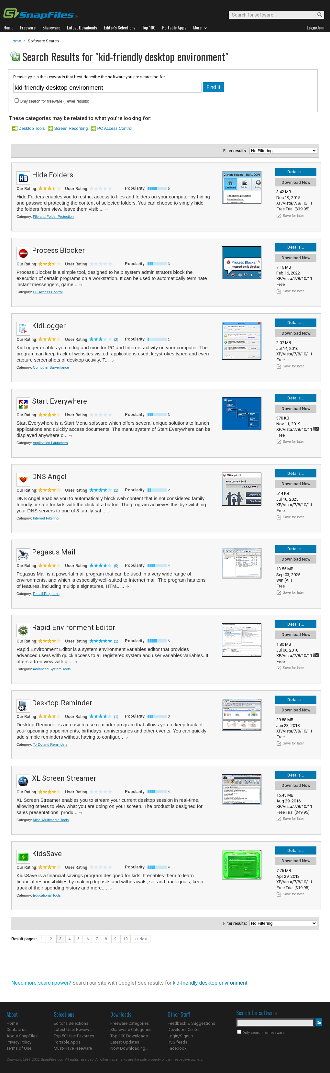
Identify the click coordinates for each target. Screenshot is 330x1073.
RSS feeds (177, 1042)
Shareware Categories (130, 1029)
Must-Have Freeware (73, 1048)
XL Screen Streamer (64, 778)
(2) (116, 339)
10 (125, 939)
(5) (116, 566)
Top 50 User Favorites (74, 1036)
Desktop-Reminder (62, 703)
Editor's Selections (71, 1023)
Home (15, 41)
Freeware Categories (129, 1023)
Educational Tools (47, 895)
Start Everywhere (59, 401)
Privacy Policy (18, 1042)
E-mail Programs (46, 594)
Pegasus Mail (53, 552)
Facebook (177, 1048)
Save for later (293, 216)
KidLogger (49, 326)
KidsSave (47, 854)
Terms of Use (18, 1048)
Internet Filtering (46, 518)
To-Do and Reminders (50, 744)
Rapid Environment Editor (73, 627)
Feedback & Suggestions (191, 1023)
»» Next (141, 939)
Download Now (296, 182)
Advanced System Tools (52, 669)
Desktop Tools (31, 128)
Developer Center (184, 1029)
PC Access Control (114, 128)
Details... (295, 171)
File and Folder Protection (53, 216)
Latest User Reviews (73, 1029)
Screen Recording (71, 128)
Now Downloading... (129, 1048)
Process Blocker (58, 250)
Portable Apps (67, 1042)
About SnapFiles (22, 1036)
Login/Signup (180, 1036)
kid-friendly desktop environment (210, 983)
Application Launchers (50, 443)
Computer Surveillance (51, 367)
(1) (116, 490)
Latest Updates (124, 1042)
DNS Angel (49, 477)
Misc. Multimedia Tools (51, 820)
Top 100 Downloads (129, 1036)
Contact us (16, 1029)
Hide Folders (52, 175)
